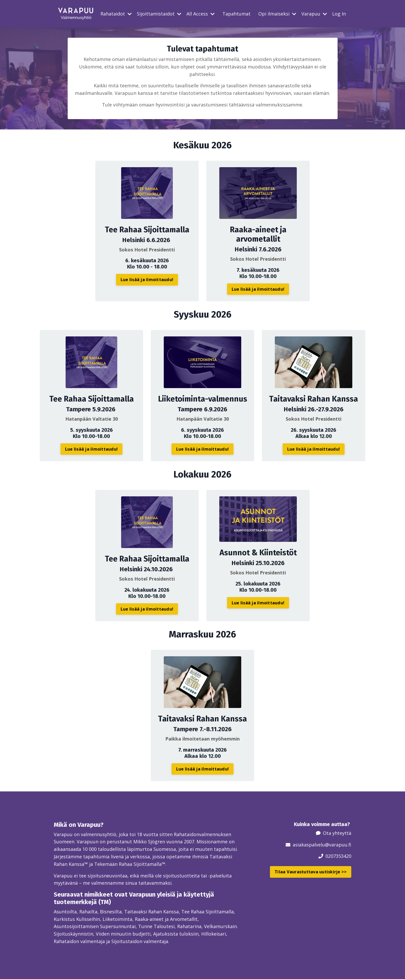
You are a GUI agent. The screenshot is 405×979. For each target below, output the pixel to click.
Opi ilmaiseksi (277, 14)
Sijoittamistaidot (159, 14)
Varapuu (314, 14)
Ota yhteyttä (337, 833)
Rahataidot (116, 14)
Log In (339, 14)
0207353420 (338, 856)
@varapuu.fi (338, 845)
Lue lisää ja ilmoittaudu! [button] (147, 279)
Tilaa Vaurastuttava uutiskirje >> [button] (311, 872)
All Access (200, 14)
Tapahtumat (236, 14)
